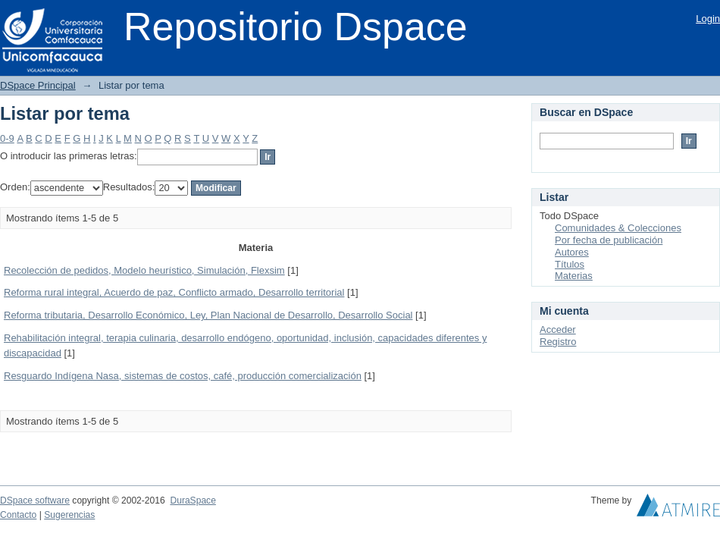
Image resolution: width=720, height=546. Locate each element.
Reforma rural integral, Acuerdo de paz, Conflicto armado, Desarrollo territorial (174, 292)
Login (708, 18)
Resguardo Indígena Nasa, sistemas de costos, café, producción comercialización (183, 375)
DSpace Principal (38, 85)
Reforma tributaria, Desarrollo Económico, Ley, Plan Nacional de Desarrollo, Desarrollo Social (208, 315)
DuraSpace (192, 500)
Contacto (18, 515)
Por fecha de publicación (608, 240)
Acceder (558, 329)
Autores (572, 252)
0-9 (7, 138)
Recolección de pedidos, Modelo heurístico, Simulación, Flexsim (144, 270)
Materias (574, 275)
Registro (558, 341)
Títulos (569, 264)
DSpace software (35, 500)
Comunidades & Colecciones (618, 228)
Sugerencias (69, 515)
